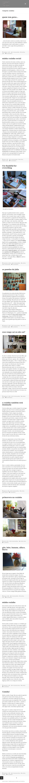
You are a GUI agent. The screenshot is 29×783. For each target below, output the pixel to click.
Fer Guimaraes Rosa (16, 685)
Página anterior (1, 777)
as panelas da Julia (10, 269)
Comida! (6, 691)
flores (25, 541)
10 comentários (15, 264)
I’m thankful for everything (9, 167)
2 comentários (9, 597)
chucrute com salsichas (16, 757)
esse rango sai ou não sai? (13, 332)
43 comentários (9, 53)
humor (7, 160)
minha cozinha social (11, 58)
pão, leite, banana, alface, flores (13, 548)
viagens (8, 326)
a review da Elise (13, 242)
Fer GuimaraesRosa (16, 52)
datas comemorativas (6, 264)
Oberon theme (5, 781)
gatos (3, 53)
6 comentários (15, 326)
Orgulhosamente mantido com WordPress (17, 781)
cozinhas (23, 52)
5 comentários (12, 492)
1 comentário (5, 542)
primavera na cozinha (12, 497)
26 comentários (9, 397)
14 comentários (13, 160)
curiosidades (4, 326)
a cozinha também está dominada (12, 403)
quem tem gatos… (10, 17)
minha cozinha (8, 602)
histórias (3, 160)
